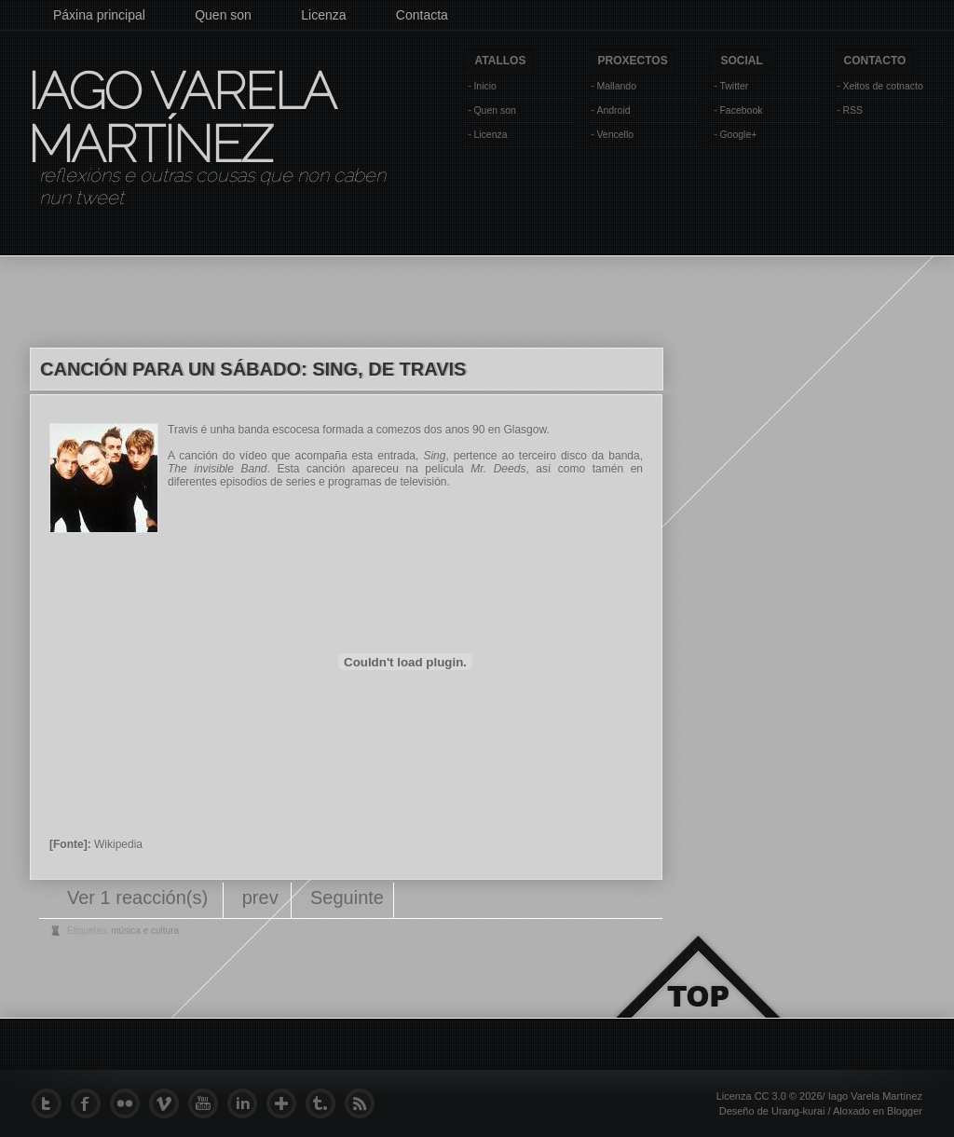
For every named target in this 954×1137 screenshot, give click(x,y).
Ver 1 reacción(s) (140, 897)
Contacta (422, 14)
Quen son (223, 14)
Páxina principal (99, 14)
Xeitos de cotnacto (882, 85)
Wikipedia (118, 844)
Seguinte (347, 897)
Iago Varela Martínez (180, 117)
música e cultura (145, 930)
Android (613, 110)
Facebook (740, 110)
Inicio (485, 85)
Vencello (615, 134)
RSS (852, 110)
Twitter (733, 85)
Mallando (616, 85)
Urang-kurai (798, 1110)
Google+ (737, 134)
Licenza (323, 14)
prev (260, 897)
